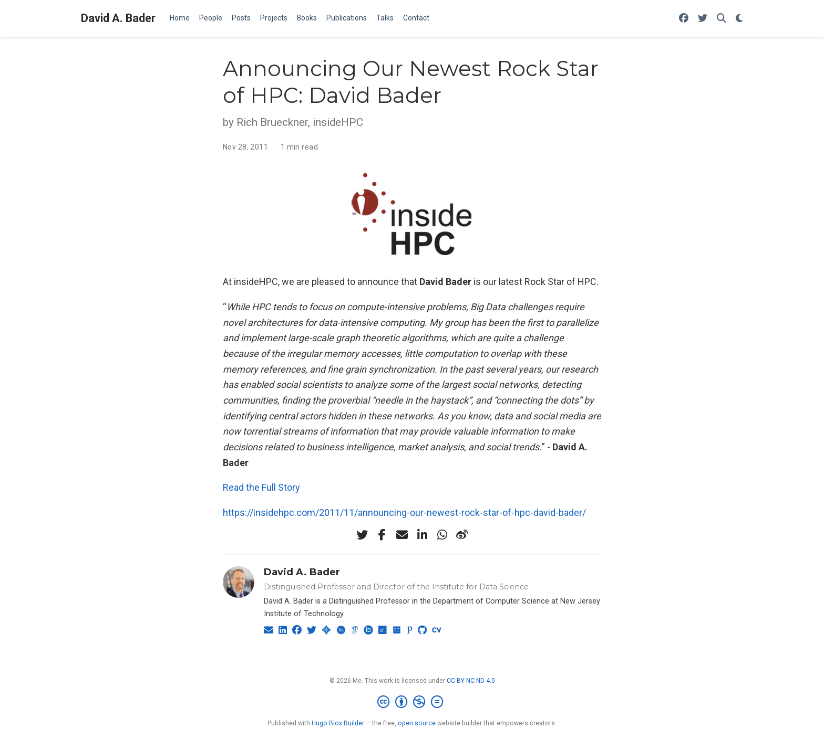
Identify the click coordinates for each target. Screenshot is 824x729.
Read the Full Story (261, 487)
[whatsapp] (442, 535)
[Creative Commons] (412, 702)
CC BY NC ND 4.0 (471, 680)
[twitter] (362, 535)
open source (417, 723)
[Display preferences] (739, 19)
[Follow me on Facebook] (683, 19)
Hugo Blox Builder (338, 723)
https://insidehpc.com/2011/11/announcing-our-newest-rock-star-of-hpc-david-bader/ (404, 512)
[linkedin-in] (422, 535)
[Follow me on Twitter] (702, 19)
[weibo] (462, 535)
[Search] (721, 19)
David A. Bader (118, 18)
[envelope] (402, 535)
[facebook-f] (382, 535)
